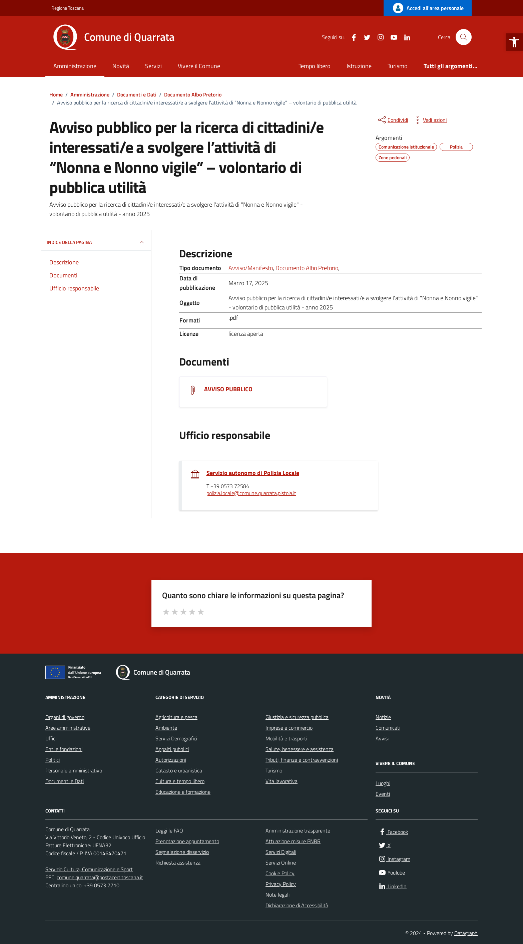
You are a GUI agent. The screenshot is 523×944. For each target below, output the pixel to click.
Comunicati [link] (388, 728)
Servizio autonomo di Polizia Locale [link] (252, 473)
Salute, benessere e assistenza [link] (300, 749)
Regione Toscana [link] (67, 7)
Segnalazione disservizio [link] (182, 852)
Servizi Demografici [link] (176, 738)
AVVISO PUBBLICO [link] (228, 389)
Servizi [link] (153, 65)
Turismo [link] (398, 65)
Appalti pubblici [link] (172, 749)
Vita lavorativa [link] (282, 781)
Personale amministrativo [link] (73, 770)
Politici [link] (52, 760)
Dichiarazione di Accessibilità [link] (297, 905)
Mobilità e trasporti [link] (286, 738)
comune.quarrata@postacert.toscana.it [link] (100, 877)
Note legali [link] (278, 895)
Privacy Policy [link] (281, 884)
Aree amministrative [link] (67, 728)
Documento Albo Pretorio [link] (307, 267)
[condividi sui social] (393, 119)
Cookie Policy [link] (280, 873)
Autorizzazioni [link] (170, 760)
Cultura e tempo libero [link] (179, 781)
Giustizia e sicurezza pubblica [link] (297, 717)
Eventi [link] (383, 794)
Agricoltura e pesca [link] (176, 717)
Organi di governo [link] (64, 717)
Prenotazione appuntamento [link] (187, 841)
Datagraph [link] (466, 933)
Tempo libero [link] (315, 65)
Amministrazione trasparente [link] (298, 831)
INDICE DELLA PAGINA (96, 242)
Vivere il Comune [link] (199, 65)
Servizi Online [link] (281, 863)
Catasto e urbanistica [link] (178, 770)
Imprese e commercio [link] (289, 728)
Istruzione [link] (359, 65)
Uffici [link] (50, 738)
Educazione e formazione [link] (182, 792)
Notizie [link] (383, 717)
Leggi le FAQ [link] (169, 831)
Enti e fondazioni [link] (63, 749)
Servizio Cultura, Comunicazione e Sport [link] (89, 869)
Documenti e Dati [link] (64, 781)
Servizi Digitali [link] (281, 852)
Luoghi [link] (383, 783)
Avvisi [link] (382, 738)
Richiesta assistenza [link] (177, 863)
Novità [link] (120, 65)
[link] (514, 42)
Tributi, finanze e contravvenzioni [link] (302, 760)
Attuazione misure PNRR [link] (293, 841)
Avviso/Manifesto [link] (250, 267)
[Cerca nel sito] (464, 37)
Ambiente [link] (166, 728)
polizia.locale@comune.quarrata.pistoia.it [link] (251, 493)
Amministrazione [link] (74, 65)
